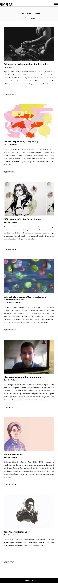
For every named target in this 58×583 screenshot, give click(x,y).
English (33, 18)
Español (25, 18)
